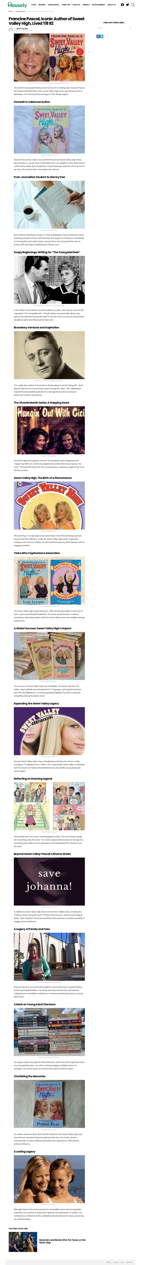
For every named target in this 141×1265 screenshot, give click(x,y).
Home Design (53, 5)
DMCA (109, 1262)
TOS (122, 1262)
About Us (112, 5)
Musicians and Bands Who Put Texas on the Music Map (62, 1241)
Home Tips (66, 5)
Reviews (42, 5)
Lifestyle (76, 5)
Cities (33, 5)
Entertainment (98, 5)
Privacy (115, 1262)
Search (130, 28)
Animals (86, 5)
